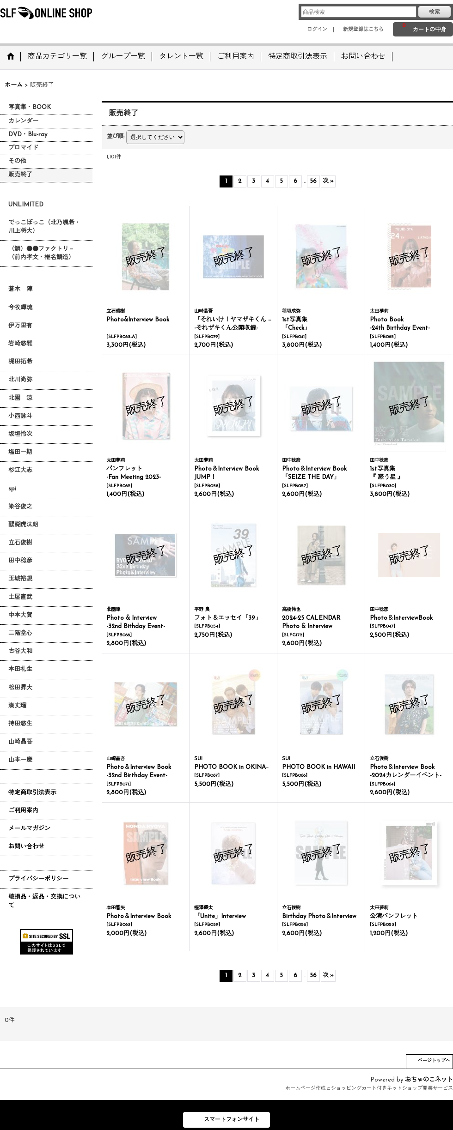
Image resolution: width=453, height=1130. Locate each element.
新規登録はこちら (363, 29)
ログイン (317, 29)
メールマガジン (29, 829)
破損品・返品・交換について (44, 901)
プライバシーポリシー (38, 879)
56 (313, 181)
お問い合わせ (26, 847)
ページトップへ (434, 1061)
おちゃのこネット (429, 1080)
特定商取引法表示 (32, 793)
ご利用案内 (23, 811)
